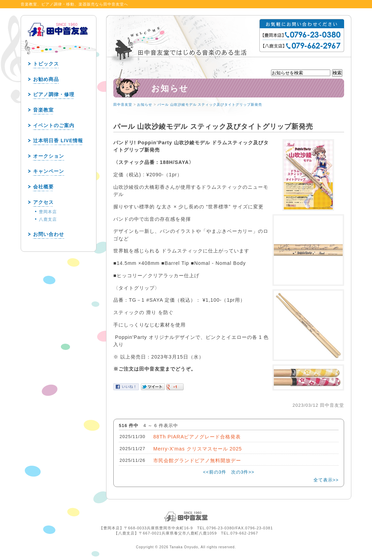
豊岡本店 (48, 211)
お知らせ (144, 104)
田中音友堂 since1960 (58, 40)
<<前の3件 (214, 472)
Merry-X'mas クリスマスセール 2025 (197, 449)
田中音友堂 (122, 104)
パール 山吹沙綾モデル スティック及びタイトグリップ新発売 (209, 104)
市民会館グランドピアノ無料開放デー (197, 460)
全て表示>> (326, 480)
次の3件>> (242, 472)
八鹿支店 (48, 219)
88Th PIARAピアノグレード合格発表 (197, 436)
